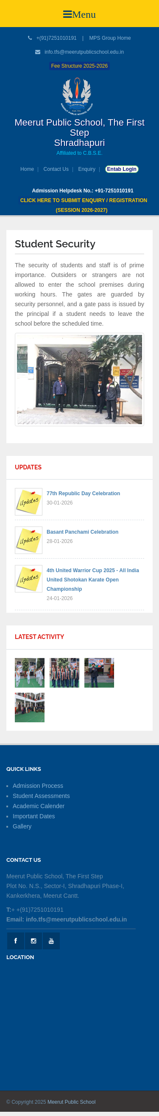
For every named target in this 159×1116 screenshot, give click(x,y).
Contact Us (56, 169)
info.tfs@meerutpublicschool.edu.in (84, 52)
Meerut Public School (71, 1102)
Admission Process (38, 785)
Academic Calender (38, 806)
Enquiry (86, 169)
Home (27, 169)
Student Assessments (41, 795)
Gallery (22, 826)
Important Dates (34, 816)
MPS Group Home (110, 38)
